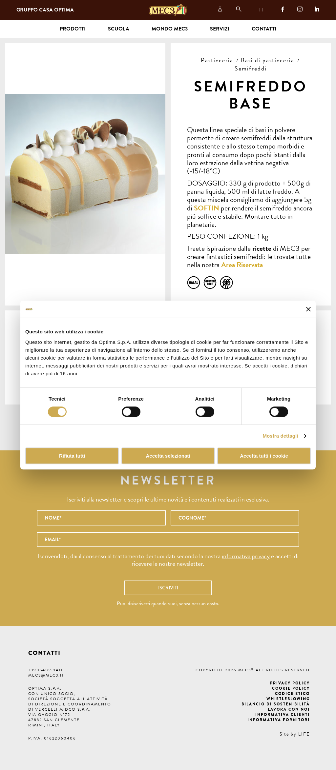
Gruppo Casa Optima (45, 10)
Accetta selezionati (168, 456)
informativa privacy (246, 556)
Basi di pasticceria (267, 60)
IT (261, 10)
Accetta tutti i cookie (264, 456)
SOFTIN (206, 208)
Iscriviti (168, 587)
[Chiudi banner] (308, 309)
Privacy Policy (290, 683)
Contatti (264, 29)
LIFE (304, 734)
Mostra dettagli (280, 436)
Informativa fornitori (278, 720)
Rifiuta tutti (72, 456)
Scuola (118, 29)
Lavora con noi (289, 709)
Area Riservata (242, 264)
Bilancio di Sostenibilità (276, 704)
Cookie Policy (291, 688)
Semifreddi (251, 68)
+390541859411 (45, 670)
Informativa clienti (282, 715)
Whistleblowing (288, 699)
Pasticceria (217, 60)
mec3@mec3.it (46, 675)
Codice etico (292, 694)
